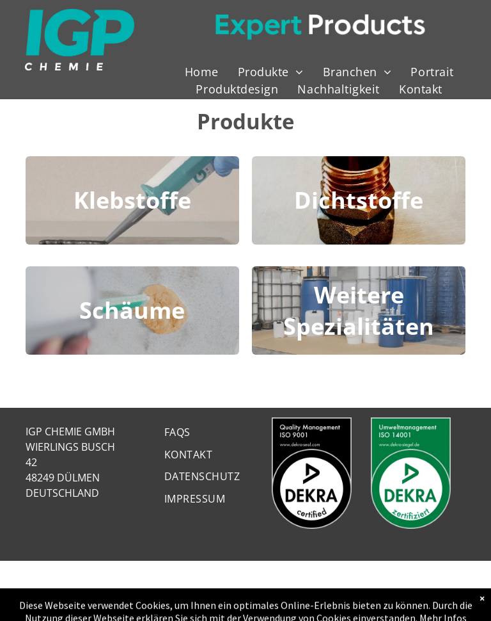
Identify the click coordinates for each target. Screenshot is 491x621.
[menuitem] (201, 72)
